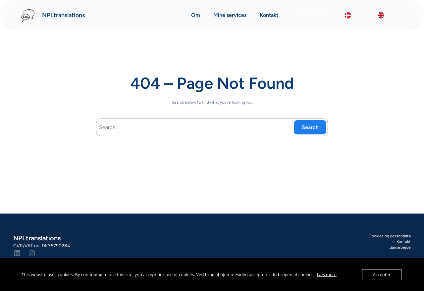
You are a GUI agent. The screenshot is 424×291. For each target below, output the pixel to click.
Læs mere (327, 274)
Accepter (382, 274)
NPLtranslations (63, 15)
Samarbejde (400, 247)
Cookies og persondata (390, 236)
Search (310, 127)
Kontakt (404, 241)
